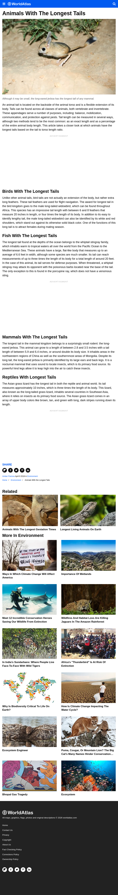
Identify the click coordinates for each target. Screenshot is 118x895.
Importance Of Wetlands (76, 574)
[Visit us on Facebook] (10, 869)
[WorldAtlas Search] (114, 4)
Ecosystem (68, 794)
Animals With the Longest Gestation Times (29, 529)
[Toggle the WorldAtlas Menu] (3, 4)
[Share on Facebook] (10, 470)
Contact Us (7, 830)
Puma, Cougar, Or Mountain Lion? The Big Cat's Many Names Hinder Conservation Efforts (87, 754)
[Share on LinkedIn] (28, 470)
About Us (6, 844)
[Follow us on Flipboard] (4, 869)
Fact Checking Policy (12, 849)
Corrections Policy (10, 854)
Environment (32, 476)
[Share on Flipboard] (4, 470)
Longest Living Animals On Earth (80, 529)
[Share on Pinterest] (22, 470)
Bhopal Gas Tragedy (15, 794)
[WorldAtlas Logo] (20, 4)
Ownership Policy (10, 859)
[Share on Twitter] (16, 470)
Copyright (6, 840)
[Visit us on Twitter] (17, 869)
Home (5, 825)
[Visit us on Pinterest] (23, 869)
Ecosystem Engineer (15, 750)
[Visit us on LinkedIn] (29, 869)
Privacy (5, 835)
